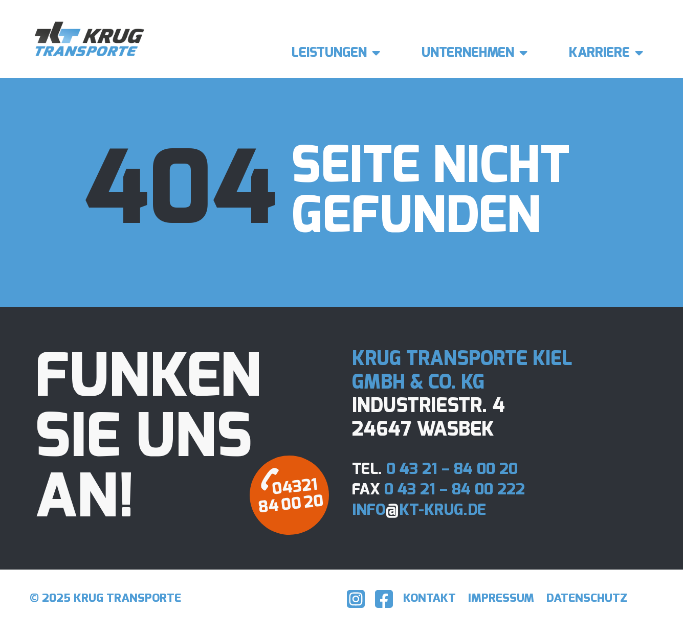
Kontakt (435, 598)
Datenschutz (591, 598)
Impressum (507, 598)
